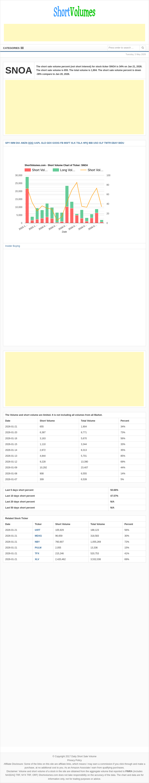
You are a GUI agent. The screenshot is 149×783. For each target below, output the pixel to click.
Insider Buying (12, 246)
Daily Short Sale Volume (83, 756)
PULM (38, 547)
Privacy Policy (74, 760)
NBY (37, 541)
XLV (37, 559)
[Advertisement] (74, 32)
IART (37, 530)
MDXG (38, 535)
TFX (37, 553)
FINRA (129, 771)
